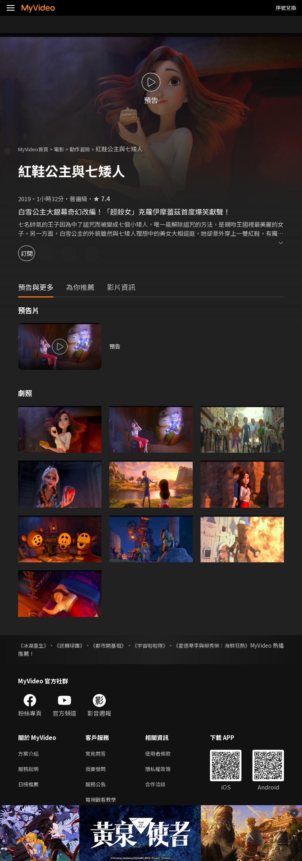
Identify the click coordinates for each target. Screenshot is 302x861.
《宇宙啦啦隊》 (172, 645)
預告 (115, 346)
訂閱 (34, 253)
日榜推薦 (30, 787)
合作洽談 (161, 787)
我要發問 (97, 770)
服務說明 (30, 770)
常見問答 (97, 754)
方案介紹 (30, 754)
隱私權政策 (164, 770)
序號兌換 (286, 7)
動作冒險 (88, 149)
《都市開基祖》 (123, 645)
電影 (65, 149)
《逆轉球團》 (77, 645)
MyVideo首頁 (36, 149)
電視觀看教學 (103, 803)
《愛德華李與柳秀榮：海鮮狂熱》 (242, 645)
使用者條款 (164, 754)
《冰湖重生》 (34, 645)
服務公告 (97, 787)
